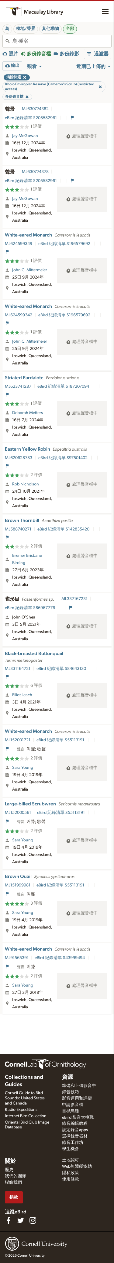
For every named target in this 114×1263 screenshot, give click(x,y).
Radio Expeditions (21, 1110)
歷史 (9, 1170)
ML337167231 (74, 599)
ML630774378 (35, 172)
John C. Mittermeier (29, 270)
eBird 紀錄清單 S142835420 (63, 529)
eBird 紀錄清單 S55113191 (60, 740)
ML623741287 (18, 386)
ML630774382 (35, 109)
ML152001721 (17, 740)
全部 (70, 29)
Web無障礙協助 (77, 1166)
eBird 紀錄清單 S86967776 (30, 608)
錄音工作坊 (72, 1143)
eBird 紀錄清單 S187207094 (63, 386)
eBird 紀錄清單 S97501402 (63, 458)
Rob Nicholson (25, 484)
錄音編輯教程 (75, 1123)
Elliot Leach (22, 695)
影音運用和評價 (77, 1098)
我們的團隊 (15, 1176)
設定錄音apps (75, 1130)
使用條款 (70, 1179)
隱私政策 (70, 1173)
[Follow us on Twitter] (20, 1220)
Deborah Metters (27, 413)
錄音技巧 (70, 1092)
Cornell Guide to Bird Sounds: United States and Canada (25, 1098)
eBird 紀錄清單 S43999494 (60, 958)
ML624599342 (18, 315)
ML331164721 (17, 669)
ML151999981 (17, 885)
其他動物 (50, 29)
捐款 (13, 1197)
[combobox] (61, 41)
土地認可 (70, 1160)
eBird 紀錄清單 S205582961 (31, 118)
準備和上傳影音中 (79, 1086)
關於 (10, 1161)
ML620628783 (18, 458)
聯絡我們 (13, 1182)
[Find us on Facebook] (8, 1220)
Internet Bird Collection (26, 1116)
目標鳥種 (70, 1111)
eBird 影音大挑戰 (78, 1117)
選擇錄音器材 (75, 1136)
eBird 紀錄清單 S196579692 (64, 244)
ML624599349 (18, 244)
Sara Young (22, 767)
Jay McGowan (25, 136)
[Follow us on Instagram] (32, 1220)
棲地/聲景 (25, 29)
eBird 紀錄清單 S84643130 (61, 669)
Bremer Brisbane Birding (27, 559)
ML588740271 (18, 529)
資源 (67, 1077)
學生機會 (70, 1149)
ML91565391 (17, 958)
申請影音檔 (72, 1105)
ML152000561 (18, 813)
